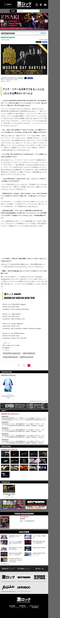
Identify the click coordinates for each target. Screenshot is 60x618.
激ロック (8, 577)
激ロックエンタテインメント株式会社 (23, 599)
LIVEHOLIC (24, 587)
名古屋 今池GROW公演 (10, 357)
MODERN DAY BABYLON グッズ (37, 401)
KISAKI (22, 518)
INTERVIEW (8, 33)
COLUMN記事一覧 (5, 563)
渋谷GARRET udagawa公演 (11, 353)
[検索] (24, 11)
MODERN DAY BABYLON (8, 37)
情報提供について (8, 568)
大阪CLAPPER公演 (29, 353)
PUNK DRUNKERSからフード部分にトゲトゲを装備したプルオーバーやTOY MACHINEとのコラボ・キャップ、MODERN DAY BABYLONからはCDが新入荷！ (24, 419)
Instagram (4, 279)
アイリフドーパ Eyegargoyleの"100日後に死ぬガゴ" (15, 543)
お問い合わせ (34, 606)
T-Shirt (8, 397)
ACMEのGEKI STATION (39, 547)
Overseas (43, 33)
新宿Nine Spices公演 (26, 357)
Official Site (20, 78)
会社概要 (12, 606)
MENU (9, 4)
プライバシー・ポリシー (19, 607)
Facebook (30, 78)
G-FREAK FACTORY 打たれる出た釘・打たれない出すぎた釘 (15, 560)
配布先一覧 (40, 568)
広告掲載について (23, 568)
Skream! (24, 577)
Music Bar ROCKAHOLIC (8, 587)
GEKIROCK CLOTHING (39, 577)
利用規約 (35, 607)
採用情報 (22, 606)
